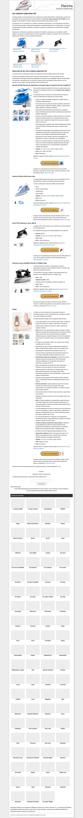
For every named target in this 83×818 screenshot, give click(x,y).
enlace (59, 466)
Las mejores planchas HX (24, 13)
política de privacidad (35, 815)
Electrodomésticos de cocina (40, 259)
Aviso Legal (42, 815)
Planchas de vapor (49, 172)
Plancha (67, 6)
